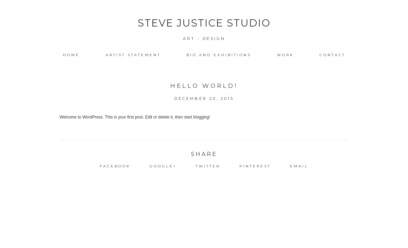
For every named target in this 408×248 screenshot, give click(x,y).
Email (299, 166)
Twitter (208, 166)
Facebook (115, 166)
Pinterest (255, 166)
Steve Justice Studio (204, 23)
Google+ (163, 166)
